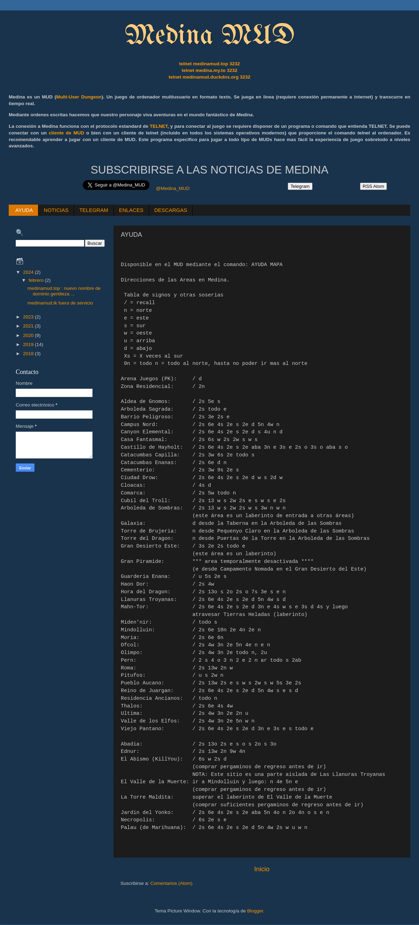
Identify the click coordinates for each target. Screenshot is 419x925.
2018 (29, 353)
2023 (29, 317)
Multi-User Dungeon (79, 97)
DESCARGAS (170, 210)
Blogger (255, 910)
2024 (29, 272)
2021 (29, 326)
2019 (29, 344)
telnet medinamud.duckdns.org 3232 (209, 77)
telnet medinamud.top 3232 (209, 63)
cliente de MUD (66, 132)
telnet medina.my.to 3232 (209, 70)
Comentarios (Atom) (171, 883)
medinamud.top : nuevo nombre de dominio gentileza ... (64, 291)
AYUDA (24, 210)
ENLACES (131, 210)
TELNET (159, 126)
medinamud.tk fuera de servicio (60, 303)
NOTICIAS (56, 210)
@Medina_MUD (172, 188)
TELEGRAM (93, 210)
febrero (37, 280)
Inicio (262, 869)
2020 (29, 335)
